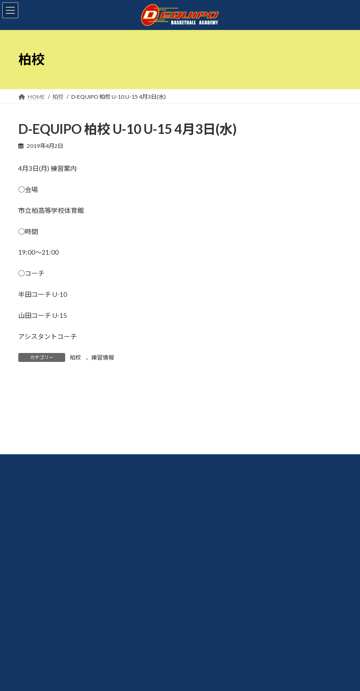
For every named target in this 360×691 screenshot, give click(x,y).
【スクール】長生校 (220, 512)
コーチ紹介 (41, 500)
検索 (288, 390)
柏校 (75, 357)
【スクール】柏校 (217, 500)
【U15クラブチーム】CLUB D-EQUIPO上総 (250, 550)
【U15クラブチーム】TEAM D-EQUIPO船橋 (250, 537)
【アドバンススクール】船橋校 (235, 525)
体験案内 (38, 512)
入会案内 (38, 525)
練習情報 (102, 357)
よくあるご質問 (46, 537)
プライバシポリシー (52, 562)
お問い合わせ (43, 550)
